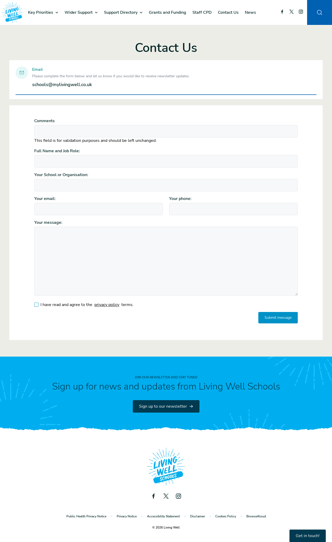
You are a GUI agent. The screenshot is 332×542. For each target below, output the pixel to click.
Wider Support (79, 12)
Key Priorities (40, 12)
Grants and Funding (167, 12)
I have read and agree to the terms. (87, 305)
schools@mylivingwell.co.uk (62, 84)
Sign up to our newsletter (166, 406)
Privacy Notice (127, 516)
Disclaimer (197, 516)
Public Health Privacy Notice (86, 516)
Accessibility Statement (163, 516)
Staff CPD (202, 12)
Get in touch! (308, 536)
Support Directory (120, 12)
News (250, 12)
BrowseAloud (256, 516)
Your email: (45, 198)
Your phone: (180, 198)
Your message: (48, 222)
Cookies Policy (225, 516)
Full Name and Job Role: (57, 151)
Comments (44, 121)
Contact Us (228, 12)
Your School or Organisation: (61, 175)
